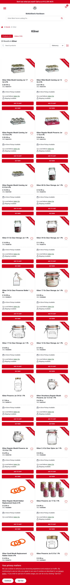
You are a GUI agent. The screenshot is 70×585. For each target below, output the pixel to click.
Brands (8, 27)
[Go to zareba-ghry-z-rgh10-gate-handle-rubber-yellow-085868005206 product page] (52, 243)
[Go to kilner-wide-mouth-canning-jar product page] (52, 85)
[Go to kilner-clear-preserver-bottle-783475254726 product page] (18, 295)
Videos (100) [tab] (18, 36)
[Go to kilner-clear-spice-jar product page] (52, 453)
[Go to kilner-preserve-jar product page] (52, 558)
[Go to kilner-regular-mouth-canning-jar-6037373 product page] (18, 137)
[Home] (2, 27)
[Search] (61, 18)
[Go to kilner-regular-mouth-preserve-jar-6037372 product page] (52, 137)
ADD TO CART (18, 103)
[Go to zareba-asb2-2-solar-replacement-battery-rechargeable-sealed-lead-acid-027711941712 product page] (18, 400)
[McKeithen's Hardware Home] (35, 8)
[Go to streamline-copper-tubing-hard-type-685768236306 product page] (52, 506)
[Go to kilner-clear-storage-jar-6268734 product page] (52, 190)
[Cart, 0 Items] (66, 7)
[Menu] (4, 8)
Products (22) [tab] (7, 36)
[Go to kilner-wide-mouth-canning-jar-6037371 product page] (18, 85)
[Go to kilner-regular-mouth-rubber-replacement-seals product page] (18, 506)
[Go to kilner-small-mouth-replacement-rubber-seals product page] (18, 558)
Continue (8, 581)
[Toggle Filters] (67, 45)
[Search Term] (35, 18)
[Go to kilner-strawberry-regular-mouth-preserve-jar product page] (52, 400)
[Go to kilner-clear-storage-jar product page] (52, 348)
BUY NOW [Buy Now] (17, 108)
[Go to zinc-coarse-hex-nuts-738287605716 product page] (18, 243)
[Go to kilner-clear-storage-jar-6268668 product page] (52, 295)
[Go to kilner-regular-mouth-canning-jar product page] (18, 190)
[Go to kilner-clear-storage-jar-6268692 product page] (18, 348)
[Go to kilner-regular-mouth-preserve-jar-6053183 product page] (18, 453)
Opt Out (20, 581)
